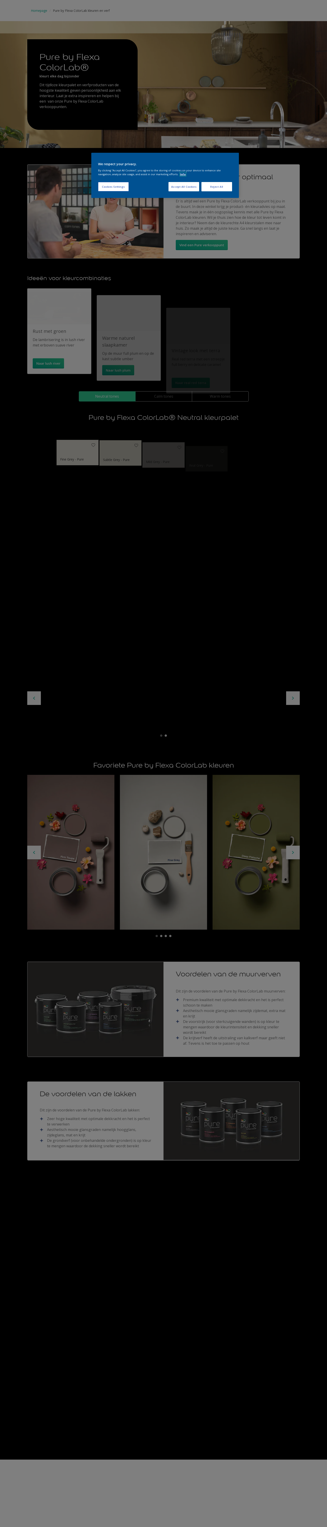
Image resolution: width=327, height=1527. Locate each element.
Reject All (216, 186)
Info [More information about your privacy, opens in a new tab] (183, 174)
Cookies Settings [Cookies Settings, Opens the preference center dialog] (113, 186)
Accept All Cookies (183, 186)
